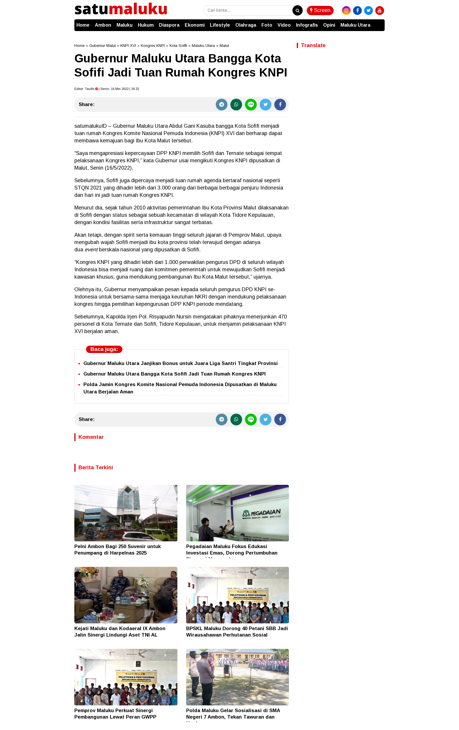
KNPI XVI (128, 45)
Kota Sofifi (178, 45)
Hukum (146, 25)
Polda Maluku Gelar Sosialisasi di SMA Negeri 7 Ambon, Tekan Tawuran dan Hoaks (233, 717)
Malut (224, 45)
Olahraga (245, 25)
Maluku (125, 25)
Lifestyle (220, 25)
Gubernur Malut (102, 45)
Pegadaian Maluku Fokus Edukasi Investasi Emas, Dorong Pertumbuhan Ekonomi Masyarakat (232, 553)
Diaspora (169, 25)
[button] (379, 22)
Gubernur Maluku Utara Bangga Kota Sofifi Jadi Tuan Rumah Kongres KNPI (174, 374)
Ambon (103, 25)
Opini (329, 25)
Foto (266, 25)
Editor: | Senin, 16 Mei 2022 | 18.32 (106, 89)
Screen (320, 10)
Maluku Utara (355, 25)
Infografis (307, 25)
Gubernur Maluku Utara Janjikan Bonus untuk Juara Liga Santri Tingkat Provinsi (180, 363)
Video (284, 25)
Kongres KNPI (153, 45)
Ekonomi (195, 25)
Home (83, 25)
